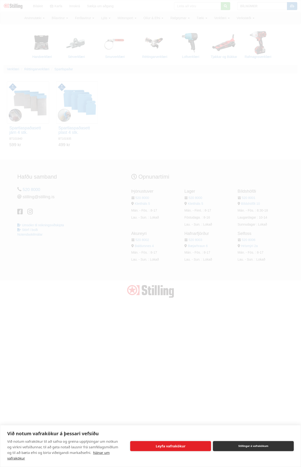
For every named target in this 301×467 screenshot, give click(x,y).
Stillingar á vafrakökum (253, 446)
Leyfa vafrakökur (170, 446)
